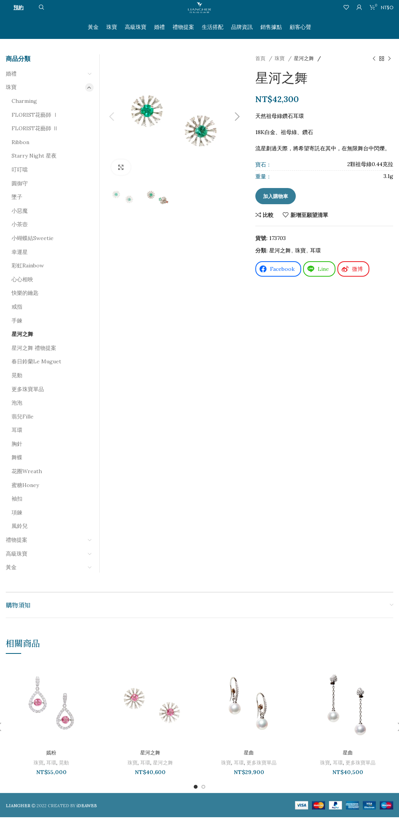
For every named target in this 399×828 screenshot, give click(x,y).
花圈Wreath (27, 482)
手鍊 (17, 331)
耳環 (315, 261)
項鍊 (17, 523)
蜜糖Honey (25, 495)
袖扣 (17, 509)
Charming (24, 112)
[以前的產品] (374, 70)
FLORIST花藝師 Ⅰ (35, 125)
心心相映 (22, 290)
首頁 (261, 69)
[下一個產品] (389, 70)
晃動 (17, 386)
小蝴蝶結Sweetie (33, 249)
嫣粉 (51, 763)
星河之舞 (304, 69)
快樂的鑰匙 (25, 304)
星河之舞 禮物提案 (34, 358)
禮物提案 (16, 551)
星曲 (248, 763)
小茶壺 (20, 235)
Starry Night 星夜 (34, 166)
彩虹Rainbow (28, 276)
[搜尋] (40, 17)
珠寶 (280, 69)
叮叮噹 (20, 180)
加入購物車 (275, 207)
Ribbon (20, 152)
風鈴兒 (20, 537)
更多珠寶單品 (28, 399)
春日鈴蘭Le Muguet (36, 372)
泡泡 (17, 413)
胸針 (17, 454)
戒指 (17, 317)
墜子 (17, 208)
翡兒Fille (23, 427)
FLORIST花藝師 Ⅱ (35, 139)
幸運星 (20, 262)
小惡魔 (20, 221)
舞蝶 (17, 468)
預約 (18, 17)
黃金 (11, 578)
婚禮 (11, 84)
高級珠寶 (16, 564)
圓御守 (20, 194)
